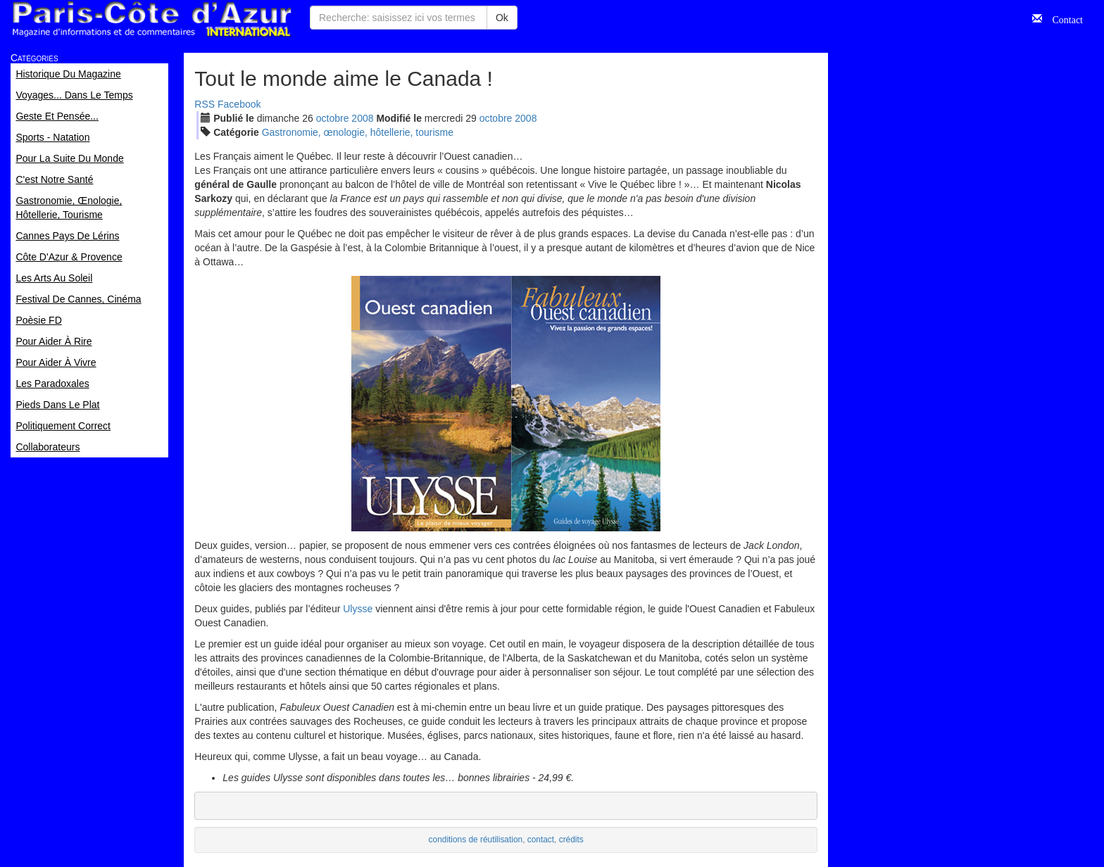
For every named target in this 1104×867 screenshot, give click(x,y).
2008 (362, 118)
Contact (1062, 18)
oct (332, 118)
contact (540, 839)
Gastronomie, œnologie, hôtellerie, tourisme (357, 132)
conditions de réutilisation (476, 839)
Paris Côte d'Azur (151, 19)
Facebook (239, 104)
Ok (502, 17)
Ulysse (357, 608)
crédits (571, 839)
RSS (204, 104)
